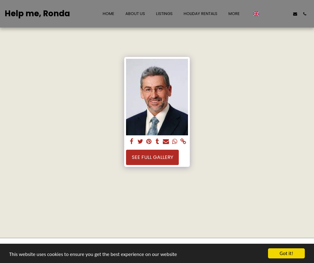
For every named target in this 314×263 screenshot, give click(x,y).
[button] (266, 14)
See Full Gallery (152, 157)
